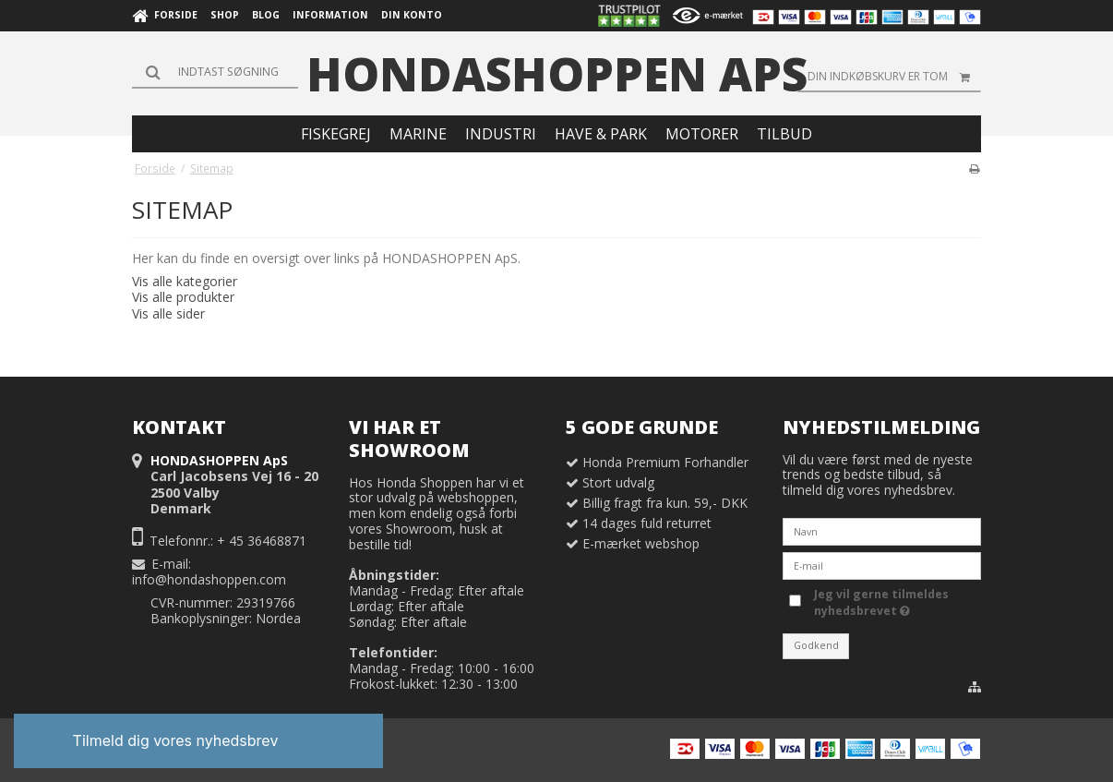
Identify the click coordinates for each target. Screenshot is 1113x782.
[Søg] (215, 72)
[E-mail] (882, 564)
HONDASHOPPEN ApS (557, 74)
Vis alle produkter (183, 297)
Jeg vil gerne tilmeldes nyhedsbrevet (896, 602)
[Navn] (882, 530)
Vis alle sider (168, 313)
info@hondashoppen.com (209, 579)
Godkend (816, 645)
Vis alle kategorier (184, 281)
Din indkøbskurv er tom (894, 76)
